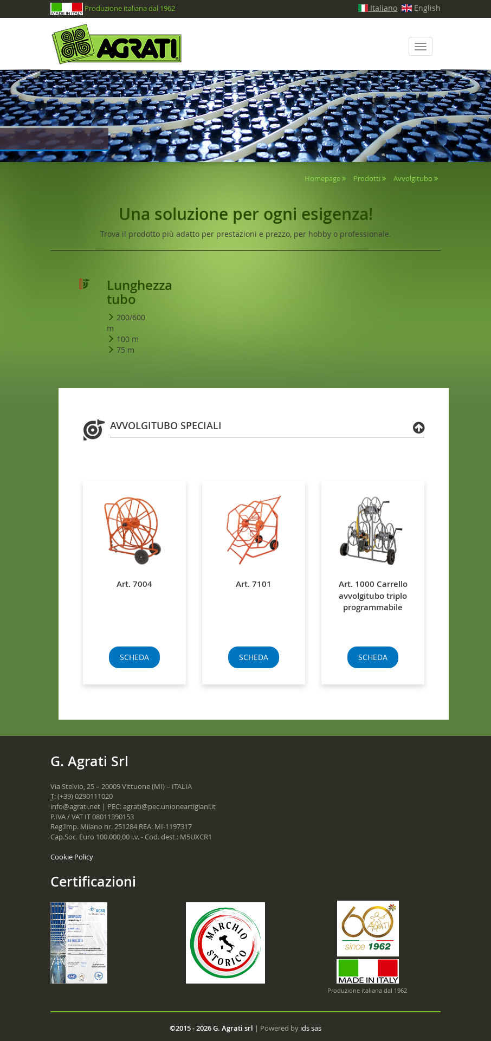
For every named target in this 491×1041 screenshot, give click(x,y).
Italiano (378, 8)
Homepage (322, 178)
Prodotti (366, 178)
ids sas (310, 1028)
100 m (128, 339)
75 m (125, 350)
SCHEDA (134, 657)
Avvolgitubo (412, 178)
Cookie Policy (71, 857)
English (421, 8)
